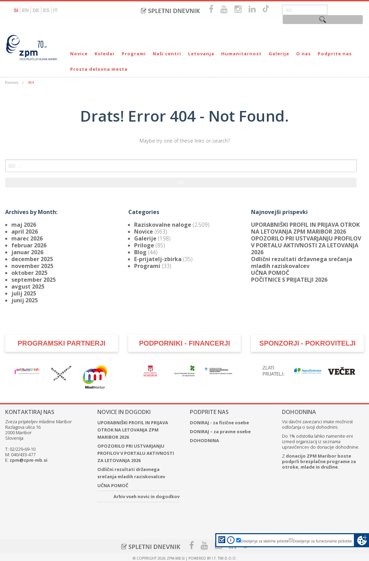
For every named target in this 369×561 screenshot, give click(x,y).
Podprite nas (335, 54)
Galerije (279, 54)
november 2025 (32, 266)
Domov (11, 82)
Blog (140, 252)
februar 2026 (28, 245)
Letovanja (201, 54)
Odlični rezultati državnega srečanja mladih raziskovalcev (301, 262)
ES (46, 10)
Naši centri (167, 54)
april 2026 (24, 231)
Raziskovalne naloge (162, 224)
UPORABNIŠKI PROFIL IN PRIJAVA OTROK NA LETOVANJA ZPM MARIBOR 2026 (305, 228)
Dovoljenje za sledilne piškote (265, 541)
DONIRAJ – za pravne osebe (220, 431)
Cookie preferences (362, 540)
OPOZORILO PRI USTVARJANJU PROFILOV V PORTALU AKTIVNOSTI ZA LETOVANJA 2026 (306, 245)
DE (36, 10)
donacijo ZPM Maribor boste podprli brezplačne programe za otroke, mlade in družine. (319, 461)
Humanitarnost (241, 54)
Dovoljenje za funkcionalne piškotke (322, 541)
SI (16, 10)
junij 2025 (24, 300)
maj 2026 (23, 224)
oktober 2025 (29, 273)
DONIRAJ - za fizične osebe (219, 422)
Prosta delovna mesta (99, 69)
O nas (303, 54)
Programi (134, 54)
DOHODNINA (204, 440)
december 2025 (32, 259)
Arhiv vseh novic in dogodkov (146, 496)
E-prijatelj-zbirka (158, 259)
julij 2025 (23, 293)
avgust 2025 (27, 286)
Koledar (105, 54)
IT (55, 10)
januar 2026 (27, 252)
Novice (79, 54)
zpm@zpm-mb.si (28, 460)
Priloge (144, 245)
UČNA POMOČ (270, 272)
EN (25, 10)
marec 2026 (27, 238)
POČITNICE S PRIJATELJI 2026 (289, 279)
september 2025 (33, 279)
